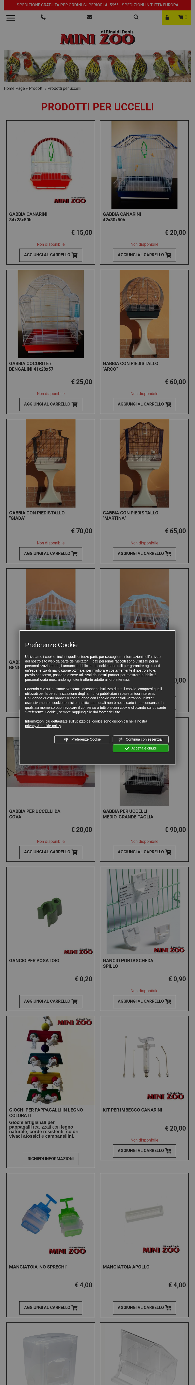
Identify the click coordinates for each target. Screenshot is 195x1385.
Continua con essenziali (140, 739)
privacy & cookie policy (43, 726)
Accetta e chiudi (141, 748)
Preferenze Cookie (82, 739)
